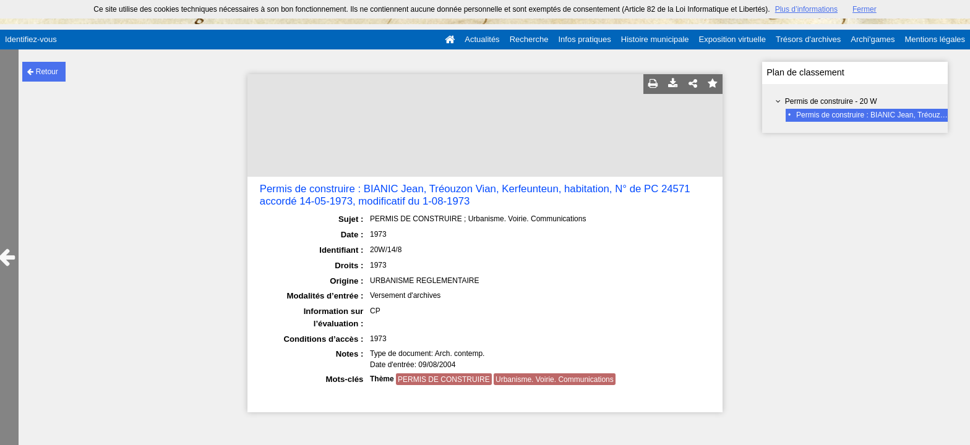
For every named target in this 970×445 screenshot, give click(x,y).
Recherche (529, 39)
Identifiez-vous (31, 39)
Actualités (482, 39)
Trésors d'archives (808, 39)
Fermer (864, 9)
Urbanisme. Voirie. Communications (555, 379)
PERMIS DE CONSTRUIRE (444, 379)
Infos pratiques (585, 39)
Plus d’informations (806, 9)
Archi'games (873, 39)
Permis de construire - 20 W (831, 101)
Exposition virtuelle (732, 39)
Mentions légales (934, 39)
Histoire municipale (655, 39)
